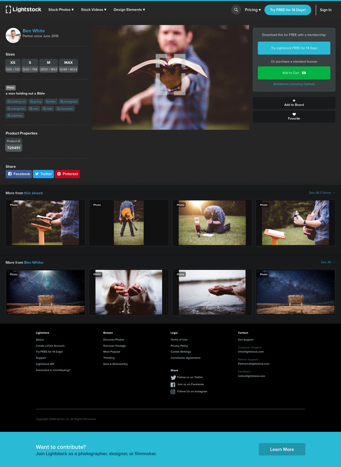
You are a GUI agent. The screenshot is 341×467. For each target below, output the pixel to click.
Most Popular (111, 351)
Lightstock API (45, 363)
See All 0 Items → (322, 192)
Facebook (19, 174)
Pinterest (67, 174)
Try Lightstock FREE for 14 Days (294, 48)
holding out (17, 101)
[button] (61, 9)
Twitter (43, 174)
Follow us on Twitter (190, 377)
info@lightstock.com (251, 351)
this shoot (32, 192)
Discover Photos (113, 339)
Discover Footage (114, 345)
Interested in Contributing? (53, 370)
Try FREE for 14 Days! (288, 10)
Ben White (34, 30)
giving (35, 101)
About (40, 339)
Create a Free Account (50, 345)
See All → (328, 262)
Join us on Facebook (190, 384)
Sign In (326, 10)
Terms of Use (179, 339)
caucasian (65, 109)
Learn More (282, 448)
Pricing (253, 10)
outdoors (15, 115)
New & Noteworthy (115, 363)
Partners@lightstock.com (253, 363)
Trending (109, 357)
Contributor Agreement (185, 357)
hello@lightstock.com (251, 375)
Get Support (246, 339)
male (47, 109)
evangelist (68, 101)
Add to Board (294, 103)
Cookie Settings (181, 351)
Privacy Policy (179, 345)
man (34, 109)
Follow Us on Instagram (192, 391)
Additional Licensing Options (294, 84)
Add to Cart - (294, 72)
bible (51, 101)
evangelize (16, 109)
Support (41, 357)
